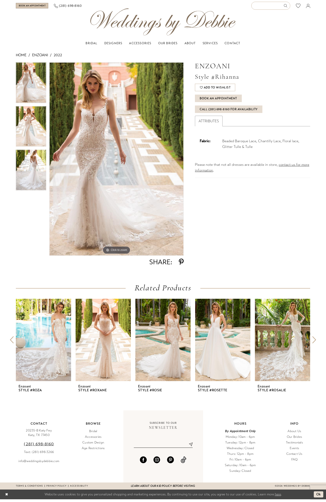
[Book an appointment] (38, 7)
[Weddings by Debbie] (163, 24)
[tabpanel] (31, 87)
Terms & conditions (29, 488)
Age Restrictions (93, 451)
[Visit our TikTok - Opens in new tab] (183, 462)
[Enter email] (163, 446)
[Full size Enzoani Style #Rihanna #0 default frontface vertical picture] (116, 161)
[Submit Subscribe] (189, 446)
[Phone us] (80, 7)
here (278, 497)
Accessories (93, 439)
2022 (58, 58)
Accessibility (79, 488)
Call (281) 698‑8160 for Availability (229, 113)
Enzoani (40, 58)
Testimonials (294, 445)
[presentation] (43, 342)
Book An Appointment (218, 102)
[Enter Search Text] (270, 7)
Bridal (93, 434)
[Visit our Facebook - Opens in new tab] (143, 462)
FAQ (294, 462)
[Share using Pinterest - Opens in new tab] (181, 264)
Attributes (209, 125)
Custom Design (93, 445)
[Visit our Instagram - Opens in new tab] (156, 462)
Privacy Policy (56, 488)
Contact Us (294, 456)
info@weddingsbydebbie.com (38, 463)
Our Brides (294, 439)
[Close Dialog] (6, 497)
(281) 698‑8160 (39, 446)
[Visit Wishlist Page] (298, 7)
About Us (294, 434)
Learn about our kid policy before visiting (163, 488)
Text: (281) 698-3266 (39, 454)
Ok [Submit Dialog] (318, 497)
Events (294, 451)
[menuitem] (38, 7)
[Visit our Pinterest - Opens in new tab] (170, 462)
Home (21, 58)
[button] (308, 7)
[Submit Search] (287, 7)
